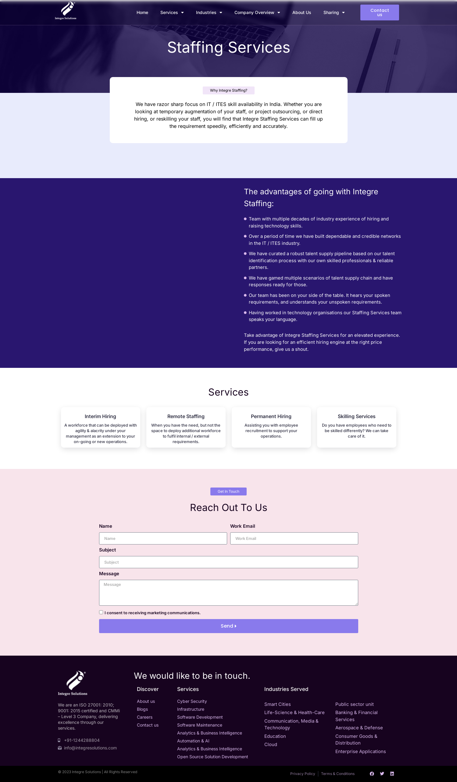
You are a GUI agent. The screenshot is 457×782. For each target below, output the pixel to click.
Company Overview (257, 12)
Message (109, 573)
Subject (107, 550)
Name (105, 526)
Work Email (242, 526)
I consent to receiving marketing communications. (153, 612)
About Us (301, 12)
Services (172, 12)
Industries (209, 12)
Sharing (334, 12)
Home (142, 12)
